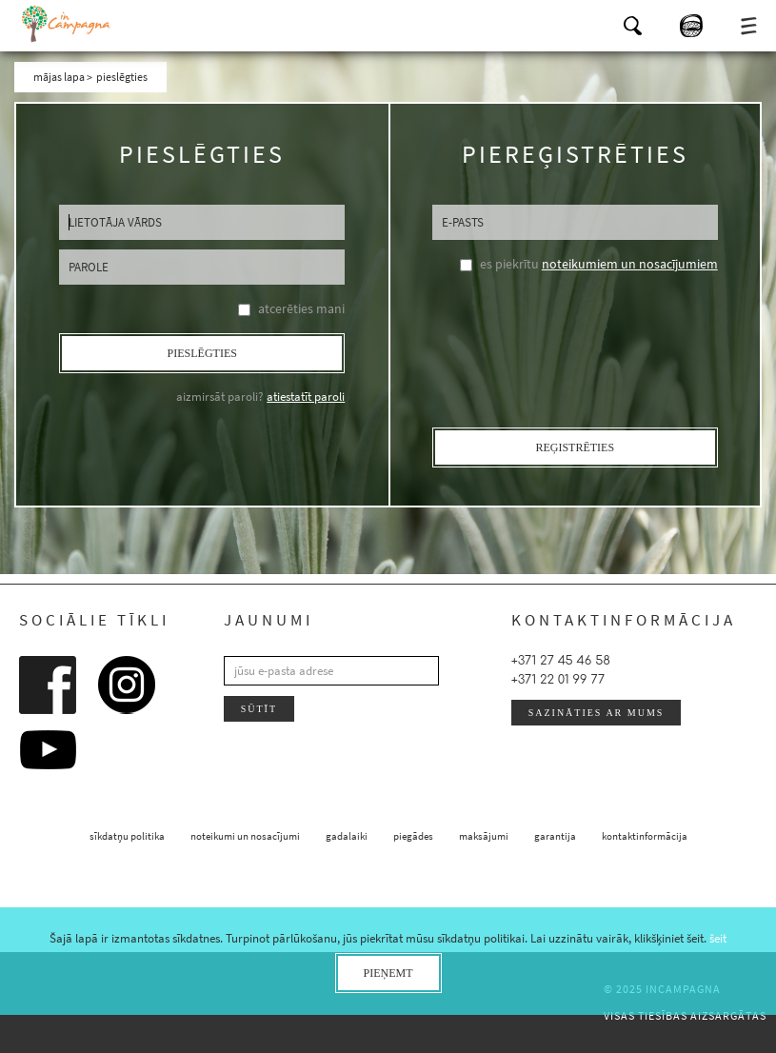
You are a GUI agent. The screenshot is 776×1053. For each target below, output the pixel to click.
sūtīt (259, 709)
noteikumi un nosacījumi (245, 836)
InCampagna (66, 24)
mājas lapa (59, 77)
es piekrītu (599, 263)
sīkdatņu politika (127, 836)
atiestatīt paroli (306, 396)
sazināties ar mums (596, 712)
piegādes (413, 836)
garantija (555, 836)
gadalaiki (347, 836)
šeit (717, 938)
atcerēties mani (301, 308)
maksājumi (483, 836)
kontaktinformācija (644, 836)
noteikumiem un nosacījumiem (630, 263)
